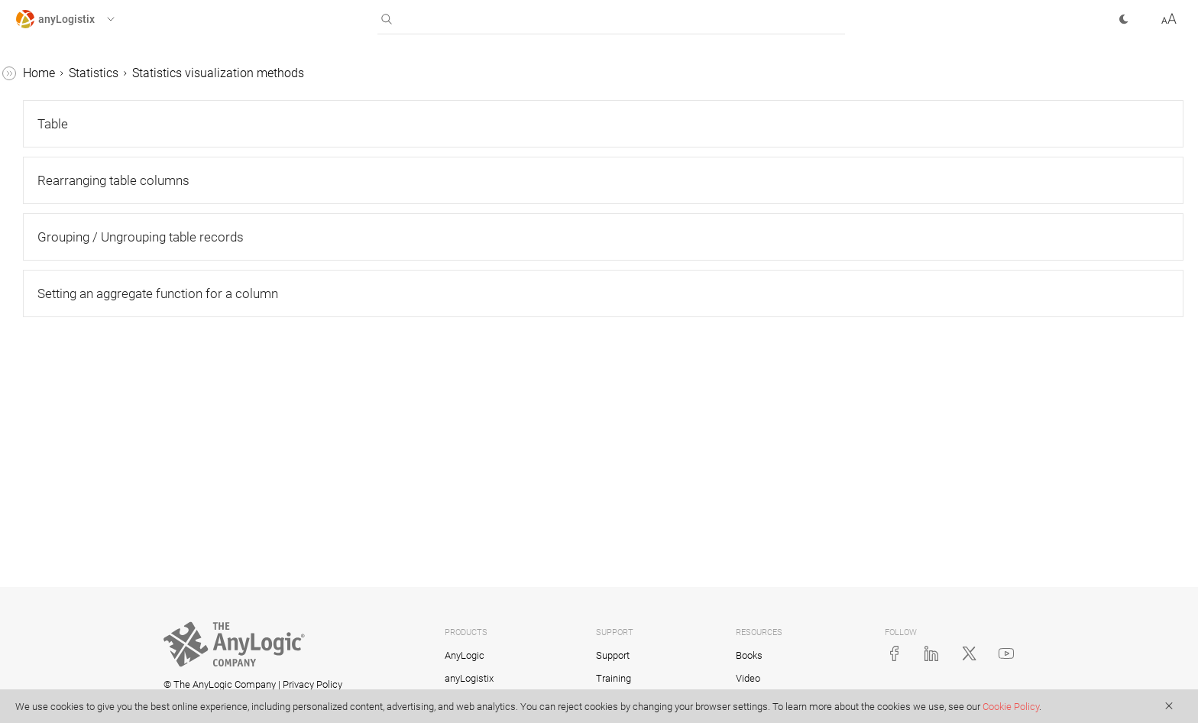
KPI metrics (59, 657)
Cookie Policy (1011, 706)
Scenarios (41, 103)
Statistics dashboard (84, 628)
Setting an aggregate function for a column (114, 511)
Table (58, 346)
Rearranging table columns (104, 414)
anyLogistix (46, 73)
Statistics (40, 161)
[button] (79, 19)
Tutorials (39, 686)
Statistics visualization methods (90, 307)
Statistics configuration (91, 268)
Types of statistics (78, 190)
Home (268, 73)
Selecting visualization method (103, 589)
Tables (33, 132)
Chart (57, 550)
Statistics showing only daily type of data (106, 229)
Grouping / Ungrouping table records (118, 463)
